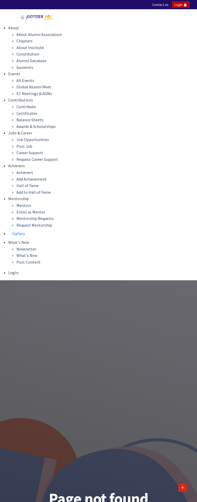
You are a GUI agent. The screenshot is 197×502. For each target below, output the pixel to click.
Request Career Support (37, 159)
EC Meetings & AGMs (34, 93)
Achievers (24, 172)
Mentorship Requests (35, 218)
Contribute (26, 106)
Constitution (27, 54)
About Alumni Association (39, 34)
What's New (26, 255)
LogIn (180, 4)
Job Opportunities (32, 139)
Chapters (24, 40)
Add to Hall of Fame (33, 192)
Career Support (29, 152)
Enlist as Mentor (30, 212)
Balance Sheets (29, 119)
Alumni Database (31, 60)
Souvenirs (24, 67)
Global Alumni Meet (33, 86)
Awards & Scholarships (36, 126)
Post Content (28, 262)
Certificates (26, 113)
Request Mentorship (34, 225)
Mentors (23, 205)
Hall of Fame (27, 185)
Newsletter (26, 249)
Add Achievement (31, 179)
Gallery (18, 233)
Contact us (160, 4)
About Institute (30, 47)
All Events (25, 80)
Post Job (24, 146)
